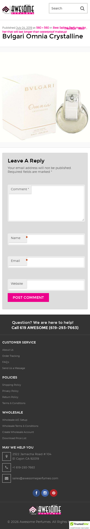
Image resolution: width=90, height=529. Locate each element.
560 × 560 (42, 27)
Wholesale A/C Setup (14, 419)
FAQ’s (5, 362)
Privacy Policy (10, 391)
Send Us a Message (13, 368)
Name (19, 238)
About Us (7, 349)
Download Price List (14, 438)
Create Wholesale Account (18, 432)
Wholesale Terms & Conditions (20, 426)
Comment (20, 189)
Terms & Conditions (13, 403)
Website (17, 283)
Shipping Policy (11, 384)
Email (19, 261)
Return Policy (10, 397)
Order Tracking (11, 355)
